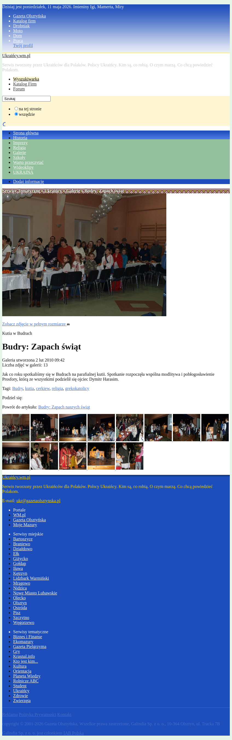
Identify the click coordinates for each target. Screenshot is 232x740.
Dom (17, 35)
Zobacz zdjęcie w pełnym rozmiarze (36, 324)
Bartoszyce (23, 539)
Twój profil (23, 45)
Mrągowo (21, 583)
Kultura (20, 666)
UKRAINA (23, 172)
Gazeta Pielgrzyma (29, 646)
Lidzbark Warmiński (31, 578)
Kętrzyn (20, 573)
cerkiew (43, 388)
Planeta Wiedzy (26, 676)
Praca (18, 40)
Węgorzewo (23, 622)
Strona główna (26, 133)
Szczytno (21, 617)
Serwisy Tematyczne (21, 190)
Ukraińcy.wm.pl (16, 55)
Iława (18, 568)
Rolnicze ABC (26, 681)
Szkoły (19, 157)
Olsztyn (20, 602)
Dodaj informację (28, 181)
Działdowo (22, 548)
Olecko (19, 598)
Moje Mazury (25, 524)
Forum (19, 89)
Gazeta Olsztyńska (29, 16)
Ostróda (20, 607)
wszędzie (27, 114)
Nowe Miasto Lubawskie (35, 593)
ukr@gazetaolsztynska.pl (38, 500)
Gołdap (19, 563)
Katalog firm (24, 21)
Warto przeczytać (28, 162)
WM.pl (19, 515)
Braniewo (21, 543)
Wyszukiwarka (26, 79)
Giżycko (20, 558)
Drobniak (21, 25)
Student (20, 685)
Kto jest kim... (25, 661)
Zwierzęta (22, 700)
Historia (20, 137)
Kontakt (64, 714)
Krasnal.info (24, 656)
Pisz (17, 612)
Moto (18, 30)
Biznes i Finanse (27, 636)
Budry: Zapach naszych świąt (64, 407)
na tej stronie (30, 108)
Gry (16, 651)
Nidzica (20, 588)
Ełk (16, 553)
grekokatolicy (77, 388)
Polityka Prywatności (37, 714)
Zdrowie (20, 695)
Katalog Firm (25, 84)
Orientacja (22, 671)
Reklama (10, 714)
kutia (29, 388)
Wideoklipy (23, 167)
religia (57, 388)
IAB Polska (73, 733)
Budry (17, 388)
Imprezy (20, 142)
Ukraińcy (53, 190)
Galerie (19, 152)
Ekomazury (23, 641)
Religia (19, 147)
